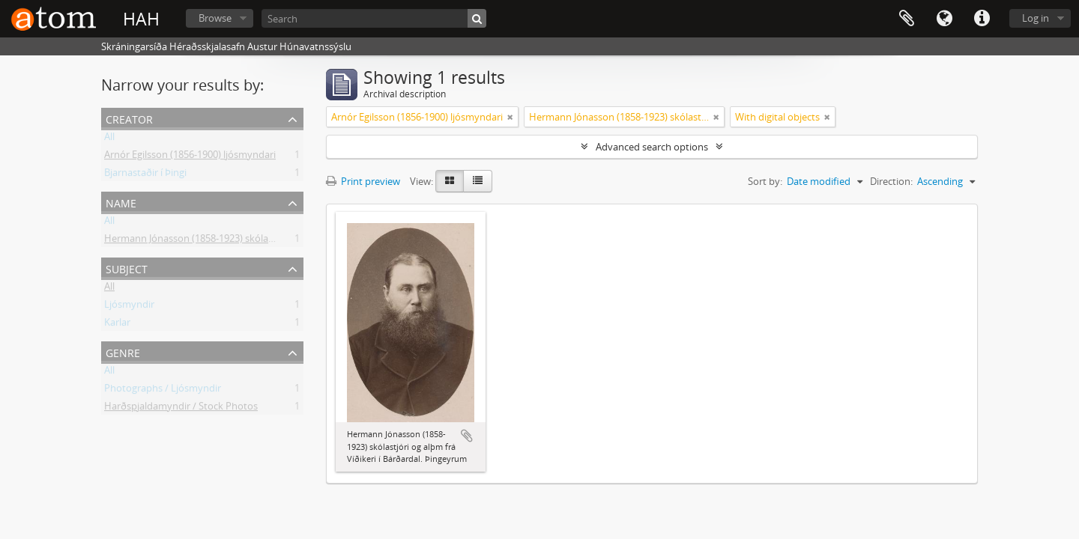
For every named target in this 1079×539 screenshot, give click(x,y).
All (109, 139)
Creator (129, 118)
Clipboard (906, 18)
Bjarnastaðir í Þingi (145, 175)
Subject (127, 268)
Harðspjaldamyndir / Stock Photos (181, 408)
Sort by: (765, 181)
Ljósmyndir (129, 307)
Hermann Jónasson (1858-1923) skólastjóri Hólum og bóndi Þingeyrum (260, 241)
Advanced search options (652, 146)
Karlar (117, 325)
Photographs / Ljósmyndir (162, 391)
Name (121, 202)
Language (944, 18)
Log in (1035, 18)
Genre (123, 351)
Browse (215, 18)
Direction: (891, 181)
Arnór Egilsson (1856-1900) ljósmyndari (190, 157)
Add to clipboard (466, 435)
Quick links (981, 18)
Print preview (363, 181)
